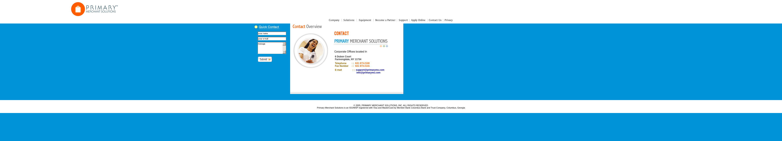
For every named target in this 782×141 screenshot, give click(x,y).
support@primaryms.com (370, 70)
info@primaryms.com (368, 72)
